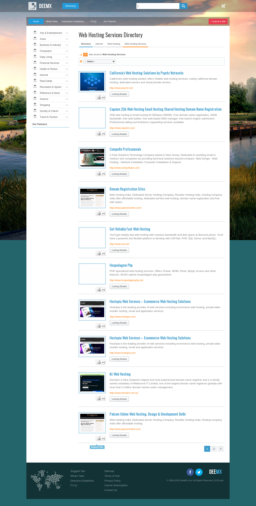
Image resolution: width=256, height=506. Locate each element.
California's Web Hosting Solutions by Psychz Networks (146, 72)
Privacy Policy (112, 480)
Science (44, 99)
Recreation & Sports (50, 87)
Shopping (45, 105)
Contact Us (110, 490)
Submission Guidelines (73, 21)
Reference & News (50, 93)
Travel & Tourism (49, 117)
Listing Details (119, 94)
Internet (44, 75)
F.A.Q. (94, 21)
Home (36, 21)
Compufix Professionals (125, 149)
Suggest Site (77, 471)
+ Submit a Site (218, 21)
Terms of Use (112, 475)
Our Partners (110, 21)
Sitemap (109, 471)
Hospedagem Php (121, 265)
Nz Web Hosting (120, 374)
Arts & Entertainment (51, 33)
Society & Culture (49, 111)
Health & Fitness (48, 69)
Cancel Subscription (116, 485)
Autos (43, 39)
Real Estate (46, 81)
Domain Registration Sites (127, 188)
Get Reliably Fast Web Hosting (130, 228)
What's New (52, 21)
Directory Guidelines (82, 480)
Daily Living (46, 57)
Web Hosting (114, 44)
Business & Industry (50, 45)
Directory (70, 5)
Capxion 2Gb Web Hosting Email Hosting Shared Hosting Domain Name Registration (166, 109)
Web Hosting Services (135, 44)
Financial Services (49, 63)
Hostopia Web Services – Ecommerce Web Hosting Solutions (150, 301)
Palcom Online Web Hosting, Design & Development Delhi (148, 414)
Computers (46, 51)
